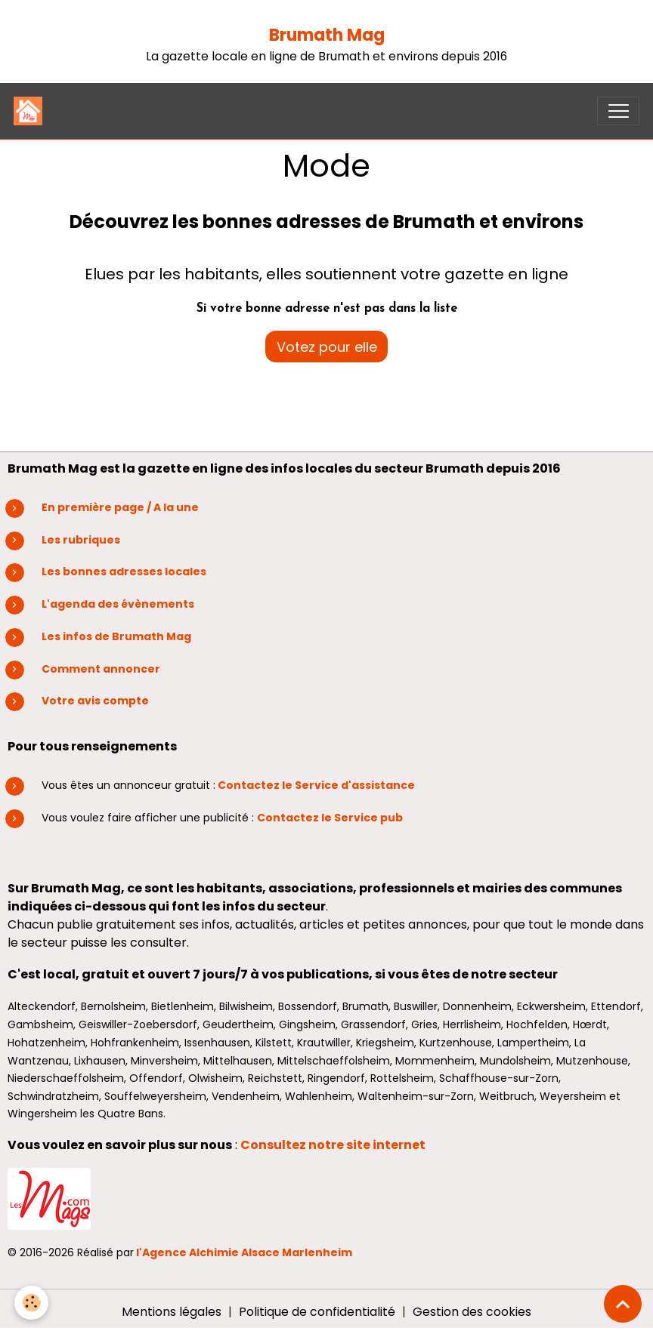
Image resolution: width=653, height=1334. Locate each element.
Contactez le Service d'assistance (316, 785)
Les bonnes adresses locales (124, 571)
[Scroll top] (623, 1304)
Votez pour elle (327, 346)
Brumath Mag (327, 35)
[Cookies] (32, 1303)
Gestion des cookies (472, 1311)
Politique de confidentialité (317, 1311)
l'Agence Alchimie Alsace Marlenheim (244, 1252)
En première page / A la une (120, 507)
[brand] (31, 111)
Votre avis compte (95, 700)
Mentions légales (171, 1311)
